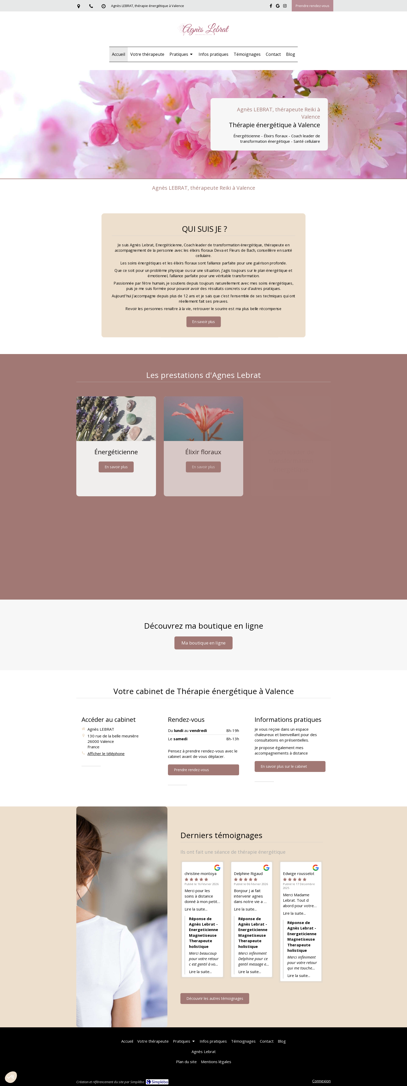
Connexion (321, 1080)
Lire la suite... (196, 909)
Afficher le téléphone (106, 753)
